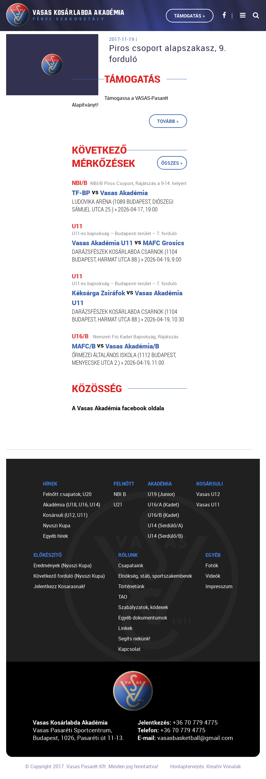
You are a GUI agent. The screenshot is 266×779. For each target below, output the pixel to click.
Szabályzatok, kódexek (143, 607)
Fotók (211, 565)
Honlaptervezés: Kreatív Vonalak (205, 766)
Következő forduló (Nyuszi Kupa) (69, 575)
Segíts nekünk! (134, 638)
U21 (118, 504)
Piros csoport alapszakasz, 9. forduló (167, 53)
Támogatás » (189, 16)
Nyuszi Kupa (56, 525)
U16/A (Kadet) (163, 504)
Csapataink (130, 565)
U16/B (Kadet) (163, 515)
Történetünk (131, 586)
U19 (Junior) (161, 494)
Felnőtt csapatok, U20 (67, 494)
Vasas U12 (208, 494)
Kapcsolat (129, 649)
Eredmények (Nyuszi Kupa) (62, 565)
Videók (212, 575)
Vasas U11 (208, 504)
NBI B (120, 494)
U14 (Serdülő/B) (165, 536)
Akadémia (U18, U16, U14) (71, 504)
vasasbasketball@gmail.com (195, 738)
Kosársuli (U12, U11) (65, 515)
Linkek (125, 628)
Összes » (172, 163)
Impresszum (219, 586)
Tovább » (168, 121)
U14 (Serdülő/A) (165, 525)
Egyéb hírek (55, 536)
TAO (122, 596)
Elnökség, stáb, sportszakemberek (155, 575)
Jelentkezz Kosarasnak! (59, 586)
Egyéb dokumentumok (142, 617)
